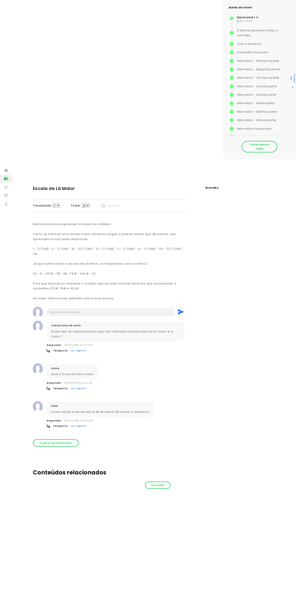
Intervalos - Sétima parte (257, 112)
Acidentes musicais (252, 52)
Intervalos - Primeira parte (258, 61)
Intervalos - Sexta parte (256, 103)
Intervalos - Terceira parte (258, 78)
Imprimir (111, 206)
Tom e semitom (249, 44)
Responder (54, 345)
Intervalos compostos (254, 129)
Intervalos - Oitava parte (256, 120)
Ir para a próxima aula (56, 443)
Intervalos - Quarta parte (257, 86)
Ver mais (157, 485)
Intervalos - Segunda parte (258, 69)
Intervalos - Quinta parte (256, 95)
